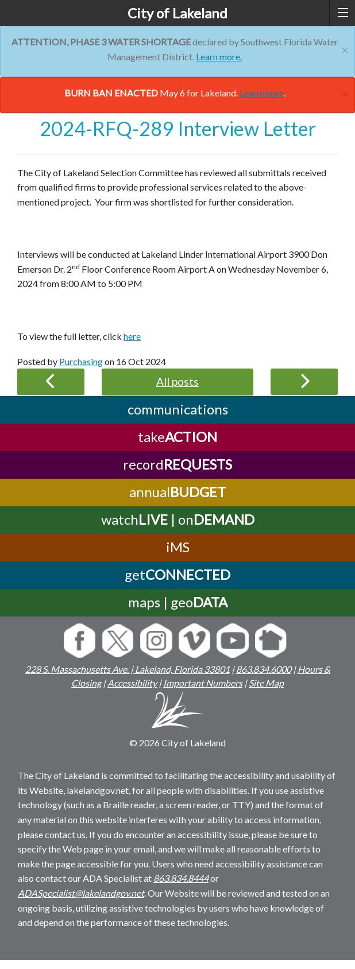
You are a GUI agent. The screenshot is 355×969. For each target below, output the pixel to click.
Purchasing (81, 361)
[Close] (345, 48)
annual (177, 491)
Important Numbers (202, 682)
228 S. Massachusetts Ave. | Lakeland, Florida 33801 (127, 669)
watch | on (177, 519)
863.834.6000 (263, 669)
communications (178, 409)
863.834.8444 (181, 878)
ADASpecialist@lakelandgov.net (81, 892)
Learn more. (219, 56)
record (177, 464)
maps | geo (177, 602)
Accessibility (132, 682)
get (177, 574)
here (132, 336)
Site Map (266, 682)
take (177, 436)
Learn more (262, 92)
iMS (178, 546)
